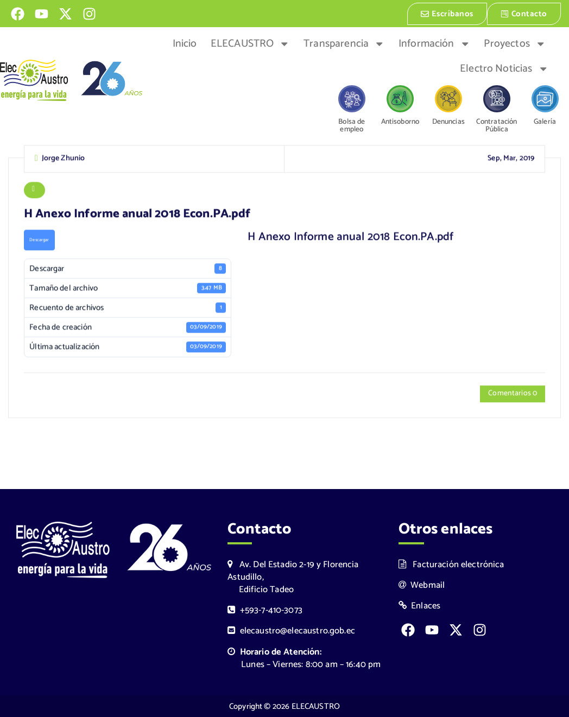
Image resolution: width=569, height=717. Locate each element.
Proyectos (515, 43)
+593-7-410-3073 (264, 610)
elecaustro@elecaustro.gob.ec (291, 631)
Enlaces (420, 606)
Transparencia (344, 43)
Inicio (185, 43)
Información (434, 43)
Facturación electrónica (451, 564)
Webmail (422, 585)
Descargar (39, 240)
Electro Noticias (504, 68)
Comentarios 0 (512, 395)
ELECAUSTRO (250, 43)
